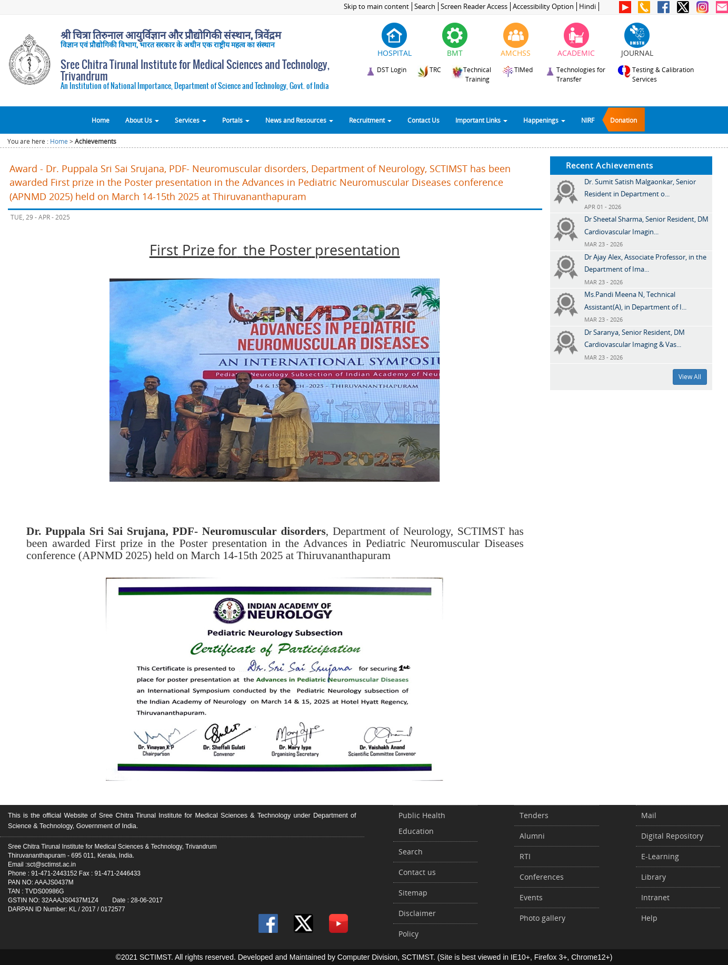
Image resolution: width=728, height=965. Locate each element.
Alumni (532, 836)
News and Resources (299, 120)
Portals (236, 120)
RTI (525, 856)
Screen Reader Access (474, 6)
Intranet (655, 897)
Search (424, 6)
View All (690, 376)
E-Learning (660, 856)
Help (649, 918)
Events (531, 897)
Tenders (534, 815)
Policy (408, 934)
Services (190, 120)
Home (100, 120)
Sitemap (412, 893)
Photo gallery (542, 918)
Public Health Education (421, 823)
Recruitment (370, 120)
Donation (623, 120)
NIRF (587, 120)
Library (653, 877)
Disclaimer (417, 913)
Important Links (481, 120)
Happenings (544, 120)
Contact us (417, 872)
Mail (648, 815)
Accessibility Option (543, 6)
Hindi (587, 6)
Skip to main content (376, 6)
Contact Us (423, 120)
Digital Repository (672, 836)
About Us (142, 120)
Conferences (542, 877)
